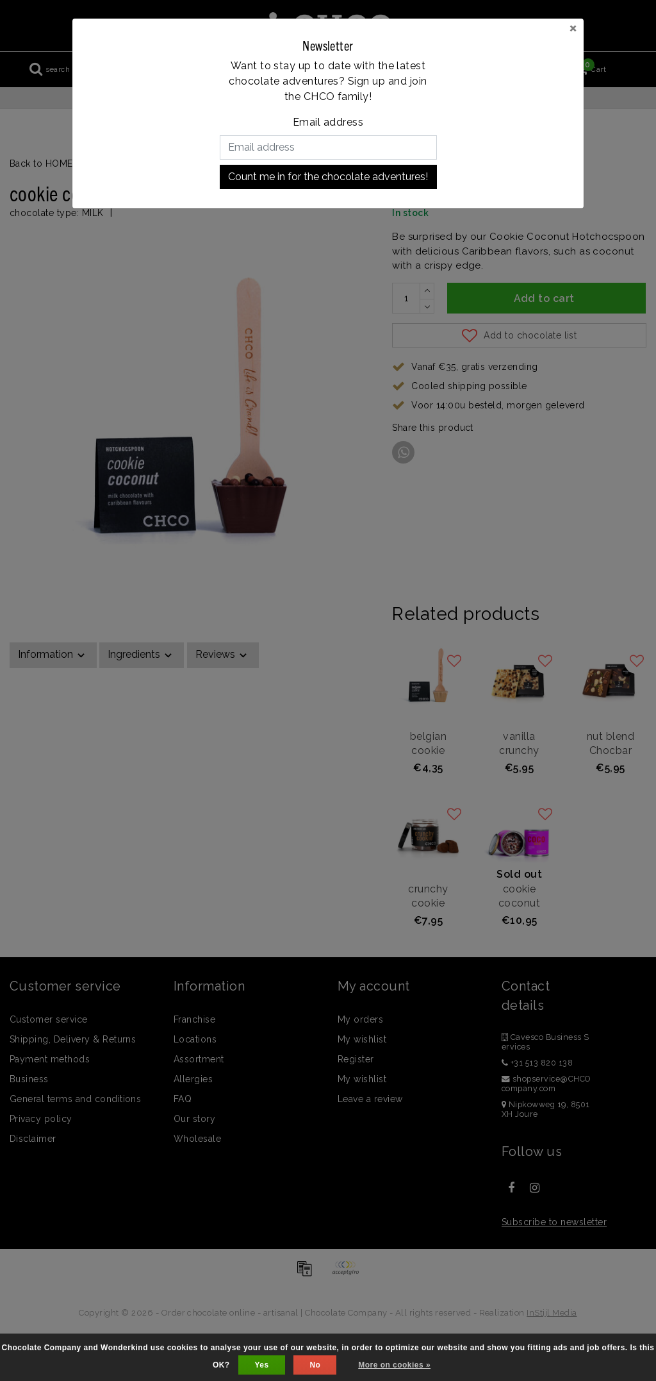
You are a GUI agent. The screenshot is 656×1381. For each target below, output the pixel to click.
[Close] (573, 28)
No (314, 1364)
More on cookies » (394, 1364)
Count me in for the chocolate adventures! (328, 177)
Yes (261, 1364)
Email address (328, 122)
